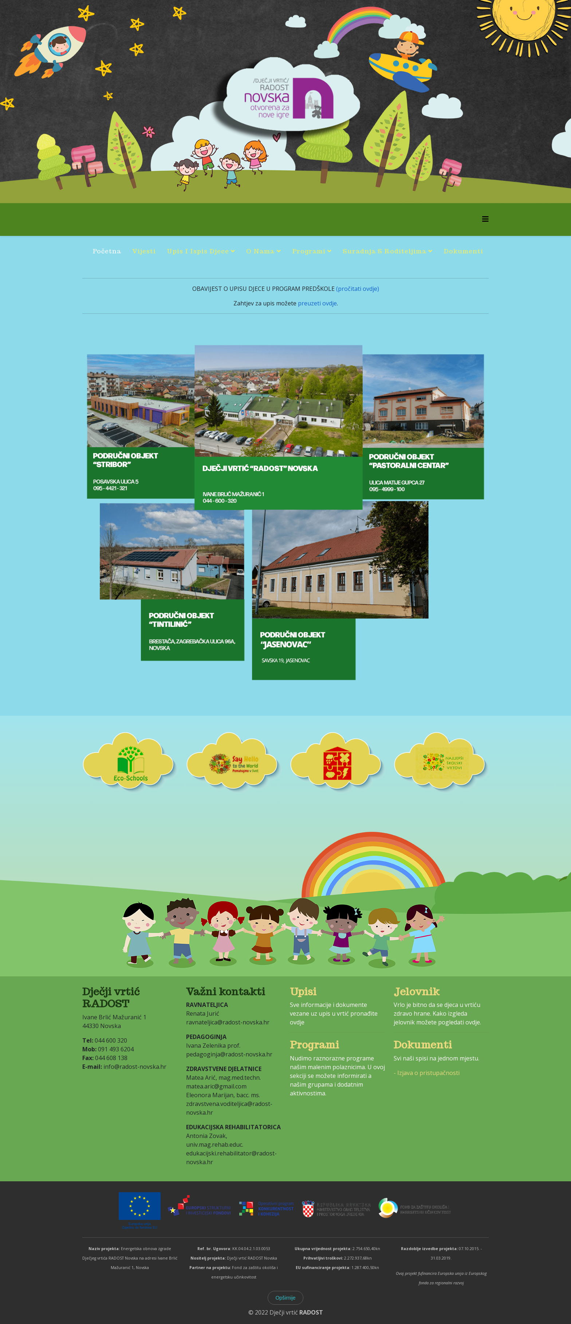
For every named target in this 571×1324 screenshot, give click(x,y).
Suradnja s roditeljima (384, 251)
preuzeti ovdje (316, 303)
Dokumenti (463, 251)
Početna (106, 251)
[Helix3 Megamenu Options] (485, 219)
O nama (260, 251)
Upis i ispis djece (198, 251)
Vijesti (144, 251)
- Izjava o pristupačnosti (427, 1073)
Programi (309, 251)
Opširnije (285, 1298)
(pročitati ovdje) (357, 289)
